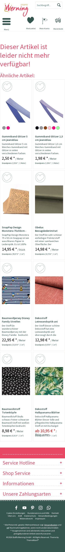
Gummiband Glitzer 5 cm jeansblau (15, 138)
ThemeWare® (32, 540)
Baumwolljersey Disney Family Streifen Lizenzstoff (16, 319)
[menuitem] (58, 20)
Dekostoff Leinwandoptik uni (46, 319)
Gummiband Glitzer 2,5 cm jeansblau (49, 138)
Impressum (40, 518)
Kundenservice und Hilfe (38, 513)
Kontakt (55, 513)
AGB (20, 515)
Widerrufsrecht (26, 518)
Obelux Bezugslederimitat (46, 229)
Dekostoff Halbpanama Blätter (47, 410)
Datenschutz (30, 515)
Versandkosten (50, 524)
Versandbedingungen (47, 515)
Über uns (12, 515)
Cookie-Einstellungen (15, 513)
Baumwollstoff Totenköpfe (11, 410)
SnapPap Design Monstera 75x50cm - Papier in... (14, 229)
